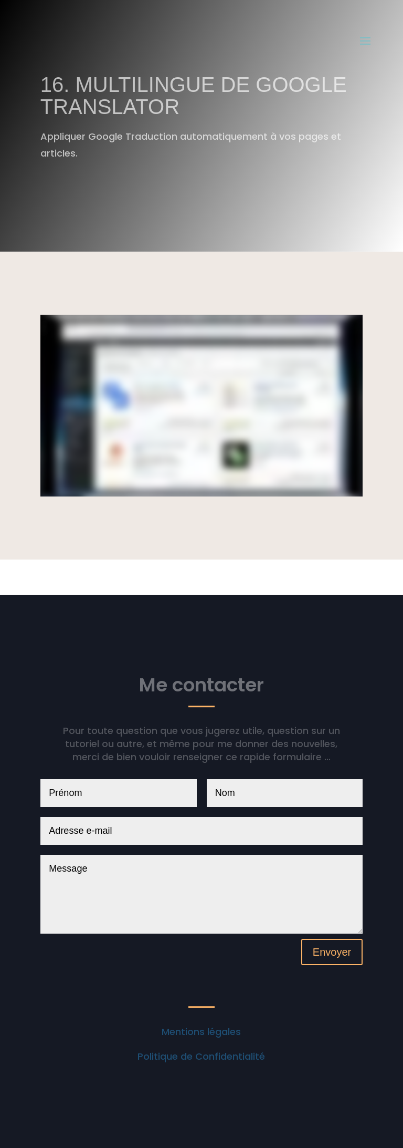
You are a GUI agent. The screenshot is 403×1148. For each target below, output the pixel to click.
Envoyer (332, 952)
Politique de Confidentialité (201, 1056)
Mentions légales (201, 1031)
